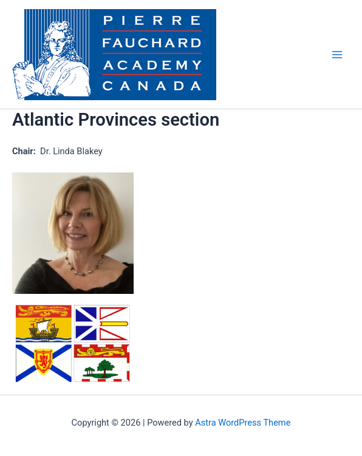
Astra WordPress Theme (242, 422)
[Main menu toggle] (337, 54)
